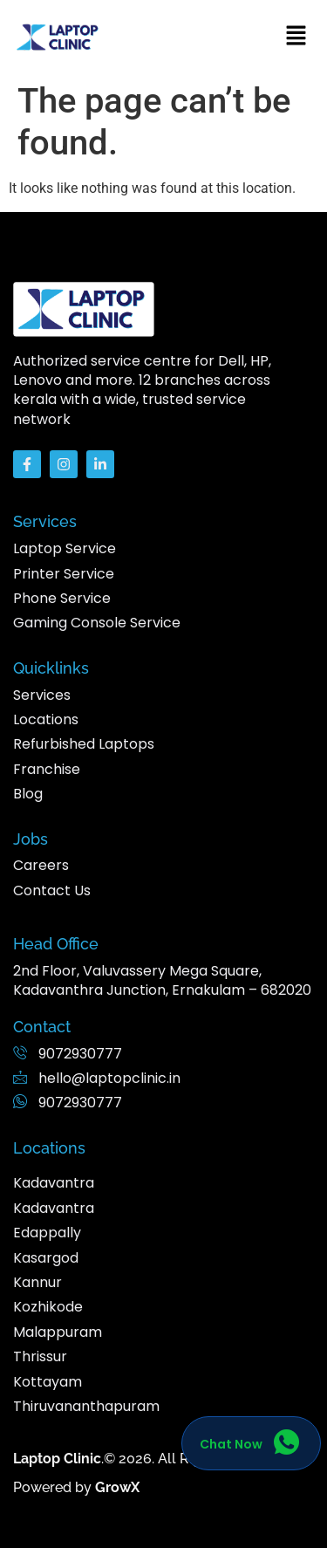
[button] (296, 36)
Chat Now (231, 1445)
